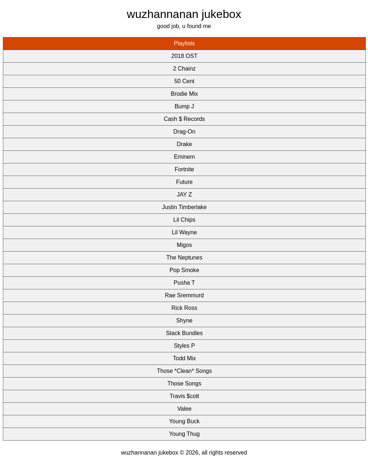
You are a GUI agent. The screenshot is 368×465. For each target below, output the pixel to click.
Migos (184, 245)
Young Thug (184, 434)
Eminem (184, 157)
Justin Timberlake (184, 207)
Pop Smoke (184, 270)
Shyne (184, 320)
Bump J (184, 106)
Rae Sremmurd (184, 295)
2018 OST (184, 56)
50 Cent (184, 81)
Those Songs (184, 383)
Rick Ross (184, 308)
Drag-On (184, 131)
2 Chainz (184, 69)
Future (184, 182)
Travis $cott (184, 396)
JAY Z (184, 194)
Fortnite (184, 169)
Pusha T (184, 283)
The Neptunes (184, 257)
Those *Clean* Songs (184, 371)
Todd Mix (184, 358)
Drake (184, 144)
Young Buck (184, 421)
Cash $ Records (184, 119)
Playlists (184, 43)
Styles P (184, 346)
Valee (184, 409)
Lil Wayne (184, 232)
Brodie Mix (184, 94)
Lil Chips (184, 220)
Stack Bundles (184, 333)
